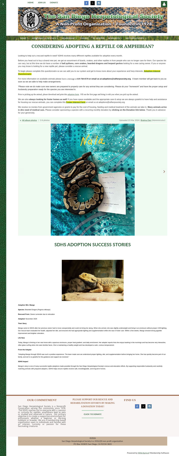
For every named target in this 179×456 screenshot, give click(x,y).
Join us (42, 2)
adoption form (73, 94)
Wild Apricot (143, 453)
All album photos (29, 120)
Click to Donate (93, 414)
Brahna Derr (146, 120)
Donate (54, 2)
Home (31, 2)
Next (164, 171)
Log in (164, 4)
